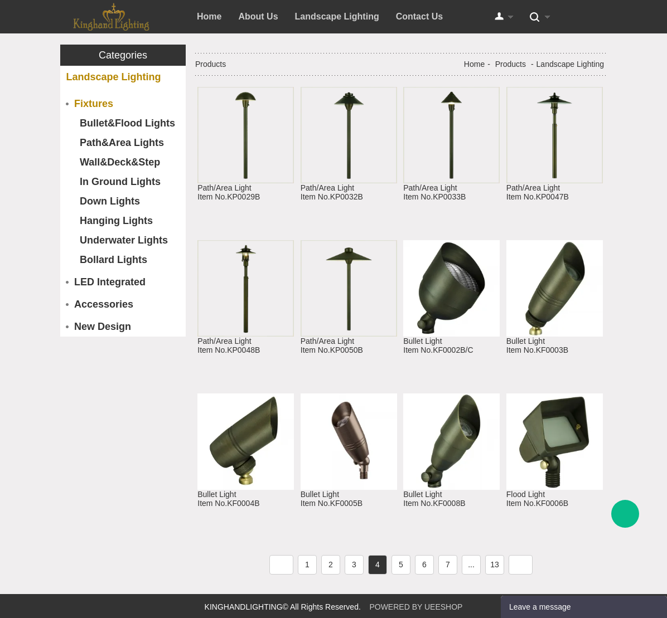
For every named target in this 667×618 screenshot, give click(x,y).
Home (209, 16)
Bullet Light (422, 341)
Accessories (103, 304)
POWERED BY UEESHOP (415, 606)
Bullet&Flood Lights (127, 123)
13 (494, 564)
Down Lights (110, 201)
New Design (102, 326)
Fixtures (93, 103)
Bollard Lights (113, 259)
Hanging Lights (116, 220)
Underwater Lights (124, 240)
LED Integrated (110, 282)
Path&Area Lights (122, 142)
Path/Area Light (224, 187)
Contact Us (419, 16)
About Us (258, 16)
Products (510, 64)
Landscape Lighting (337, 16)
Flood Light (525, 494)
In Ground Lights (120, 181)
